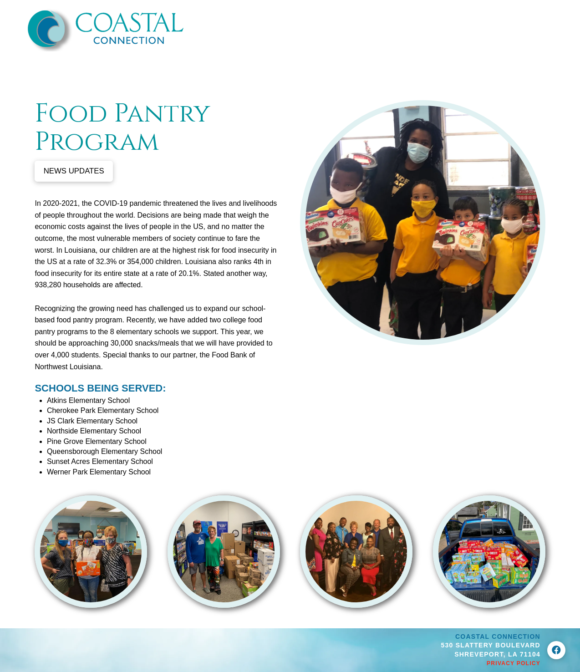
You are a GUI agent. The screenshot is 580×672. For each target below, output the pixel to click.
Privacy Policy (513, 663)
